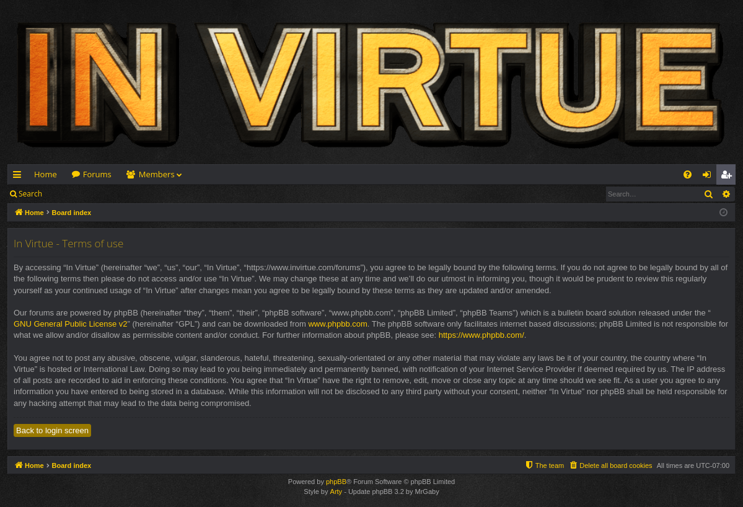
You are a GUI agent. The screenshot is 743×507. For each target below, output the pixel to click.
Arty (336, 491)
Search (30, 193)
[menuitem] (687, 174)
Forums (97, 174)
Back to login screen (52, 430)
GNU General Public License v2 (71, 323)
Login (69, 193)
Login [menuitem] (709, 177)
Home (45, 174)
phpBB (336, 481)
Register (111, 193)
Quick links (19, 177)
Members (157, 174)
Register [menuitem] (729, 177)
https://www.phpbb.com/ (481, 335)
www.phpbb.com (337, 323)
